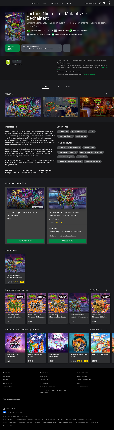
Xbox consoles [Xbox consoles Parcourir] (6, 376)
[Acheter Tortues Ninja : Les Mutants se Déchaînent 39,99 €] (12, 48)
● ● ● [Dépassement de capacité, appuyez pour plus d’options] (67, 48)
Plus (68, 3)
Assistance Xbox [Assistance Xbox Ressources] (44, 379)
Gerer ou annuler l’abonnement (54, 419)
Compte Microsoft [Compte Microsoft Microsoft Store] (82, 376)
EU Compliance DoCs (82, 422)
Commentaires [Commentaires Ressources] (44, 383)
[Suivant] (106, 93)
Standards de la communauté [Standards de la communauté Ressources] (48, 386)
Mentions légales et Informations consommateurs (29, 419)
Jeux (44, 3)
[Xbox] (25, 3)
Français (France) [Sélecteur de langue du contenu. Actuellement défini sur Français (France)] (10, 408)
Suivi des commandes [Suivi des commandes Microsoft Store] (83, 386)
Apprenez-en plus (89, 74)
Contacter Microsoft (8, 419)
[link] (15, 269)
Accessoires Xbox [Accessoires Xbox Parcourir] (7, 386)
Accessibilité (94, 422)
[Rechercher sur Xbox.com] (100, 2)
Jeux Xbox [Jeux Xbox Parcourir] (5, 379)
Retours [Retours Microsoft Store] (79, 383)
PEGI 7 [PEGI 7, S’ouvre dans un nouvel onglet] (17, 61)
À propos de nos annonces (66, 422)
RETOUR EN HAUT (25, 241)
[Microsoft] (10, 3)
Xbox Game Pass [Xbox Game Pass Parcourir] (7, 383)
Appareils (53, 3)
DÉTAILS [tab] (45, 86)
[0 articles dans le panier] (104, 2)
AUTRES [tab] (68, 86)
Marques (37, 422)
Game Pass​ (35, 3)
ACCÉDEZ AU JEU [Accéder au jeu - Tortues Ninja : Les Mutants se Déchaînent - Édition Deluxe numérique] (67, 241)
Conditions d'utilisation (25, 422)
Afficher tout (94, 290)
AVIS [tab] (57, 86)
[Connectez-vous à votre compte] (108, 3)
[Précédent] (102, 93)
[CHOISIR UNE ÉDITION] (41, 48)
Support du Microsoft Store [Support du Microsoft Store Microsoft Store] (84, 379)
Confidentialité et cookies (9, 422)
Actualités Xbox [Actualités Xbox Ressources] (44, 376)
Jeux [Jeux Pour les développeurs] (4, 402)
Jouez (62, 3)
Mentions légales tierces (49, 422)
